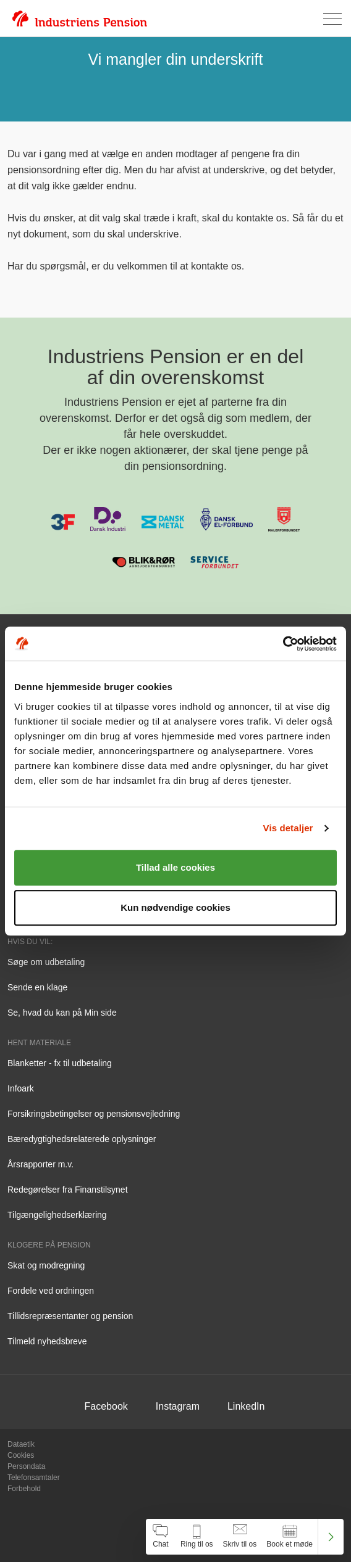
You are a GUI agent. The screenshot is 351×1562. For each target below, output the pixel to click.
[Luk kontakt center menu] (331, 1537)
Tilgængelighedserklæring (57, 1215)
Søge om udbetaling (46, 962)
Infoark (20, 1088)
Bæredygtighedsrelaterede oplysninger (81, 1139)
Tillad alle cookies (175, 867)
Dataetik (21, 1444)
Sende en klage (37, 987)
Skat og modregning (46, 1265)
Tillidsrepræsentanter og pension (70, 1316)
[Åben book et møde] (289, 1537)
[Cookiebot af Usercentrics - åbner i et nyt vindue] (283, 644)
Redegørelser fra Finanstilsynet (67, 1189)
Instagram (178, 1406)
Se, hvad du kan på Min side (62, 1012)
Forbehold (24, 1488)
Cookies (20, 1455)
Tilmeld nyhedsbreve (47, 1341)
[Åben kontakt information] (197, 1537)
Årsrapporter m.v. (40, 1164)
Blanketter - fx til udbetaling (59, 1063)
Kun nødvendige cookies (175, 907)
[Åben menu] (332, 18)
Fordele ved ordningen (50, 1291)
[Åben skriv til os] (240, 1537)
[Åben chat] (161, 1537)
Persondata (26, 1466)
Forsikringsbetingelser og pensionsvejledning (93, 1114)
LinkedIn (246, 1406)
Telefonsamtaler (33, 1477)
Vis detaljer (288, 828)
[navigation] (245, 1537)
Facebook (106, 1406)
